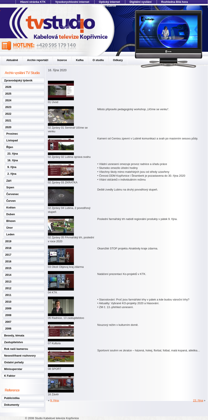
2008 (8, 315)
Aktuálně (12, 60)
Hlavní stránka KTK (33, 1)
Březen (11, 221)
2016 (8, 261)
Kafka (80, 60)
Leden (10, 234)
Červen (11, 200)
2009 (8, 308)
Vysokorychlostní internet (72, 1)
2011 (8, 295)
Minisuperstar (13, 369)
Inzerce (62, 60)
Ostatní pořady (14, 362)
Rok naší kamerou (16, 349)
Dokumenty (11, 404)
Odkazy (118, 60)
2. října (11, 173)
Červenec (12, 194)
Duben (10, 214)
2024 (8, 100)
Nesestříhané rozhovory (20, 355)
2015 (8, 268)
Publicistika (12, 398)
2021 (8, 120)
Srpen (10, 187)
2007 (8, 321)
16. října (12, 160)
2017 (8, 254)
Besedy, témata (14, 335)
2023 (8, 107)
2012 (8, 288)
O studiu (98, 60)
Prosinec (12, 133)
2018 (8, 248)
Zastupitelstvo (13, 342)
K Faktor (9, 375)
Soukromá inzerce (104, 5)
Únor (9, 227)
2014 (8, 274)
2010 (8, 301)
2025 (8, 93)
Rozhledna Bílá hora (174, 1)
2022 (8, 113)
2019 (8, 241)
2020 (8, 127)
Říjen (9, 147)
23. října (12, 153)
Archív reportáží (37, 60)
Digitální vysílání (140, 1)
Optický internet (109, 1)
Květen (11, 207)
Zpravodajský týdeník (18, 80)
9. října (11, 167)
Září (8, 180)
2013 (8, 281)
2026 (8, 87)
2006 (8, 328)
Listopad (12, 140)
